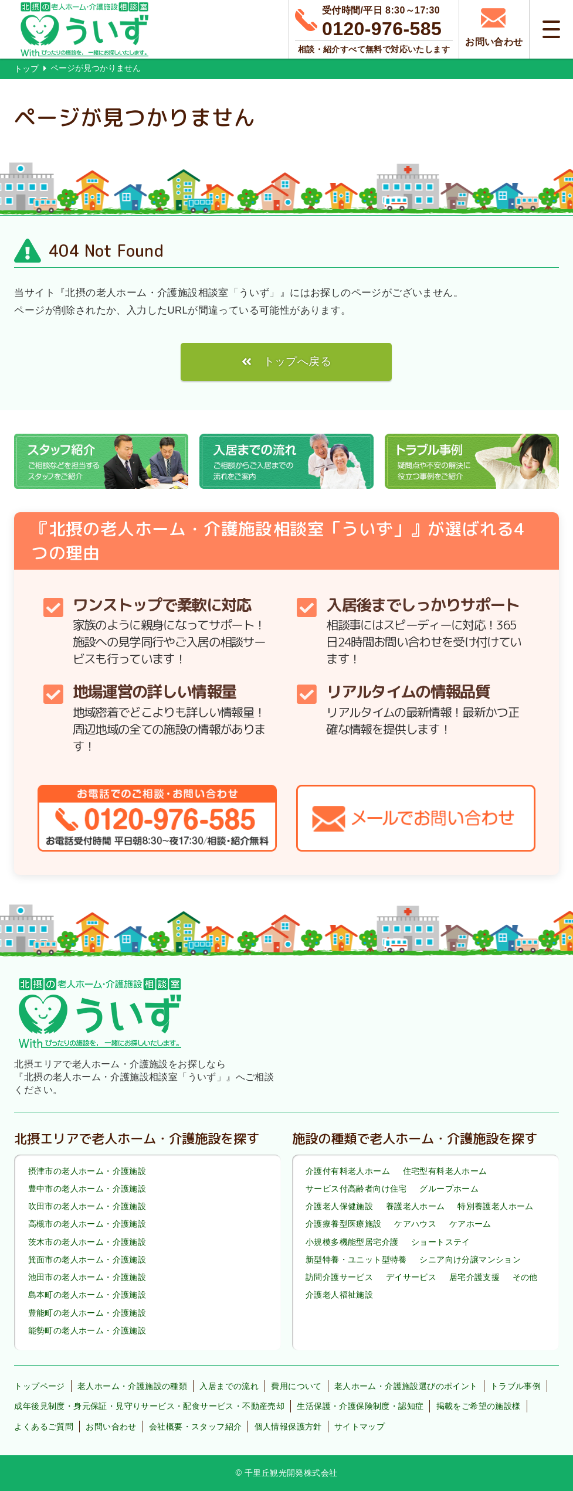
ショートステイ (440, 1242)
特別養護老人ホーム (495, 1206)
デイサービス (411, 1277)
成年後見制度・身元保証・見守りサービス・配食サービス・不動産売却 (149, 1406)
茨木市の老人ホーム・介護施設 (87, 1242)
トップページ (39, 1386)
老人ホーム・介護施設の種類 (132, 1386)
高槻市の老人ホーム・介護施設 (87, 1224)
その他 (525, 1277)
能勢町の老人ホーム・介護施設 (87, 1330)
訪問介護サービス (339, 1277)
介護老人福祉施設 (339, 1294)
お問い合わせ (111, 1426)
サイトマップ (359, 1426)
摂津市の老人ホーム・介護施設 (87, 1171)
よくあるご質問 (43, 1426)
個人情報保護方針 (288, 1426)
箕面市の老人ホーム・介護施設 (87, 1259)
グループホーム (449, 1188)
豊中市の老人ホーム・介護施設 (87, 1188)
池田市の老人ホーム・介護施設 (87, 1277)
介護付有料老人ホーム (348, 1171)
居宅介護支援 (474, 1277)
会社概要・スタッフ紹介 (195, 1426)
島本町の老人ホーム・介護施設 (87, 1294)
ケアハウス (415, 1224)
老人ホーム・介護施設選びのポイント (406, 1386)
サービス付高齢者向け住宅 (356, 1188)
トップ (26, 68)
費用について (296, 1386)
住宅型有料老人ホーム (445, 1171)
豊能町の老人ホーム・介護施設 (87, 1313)
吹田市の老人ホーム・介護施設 (87, 1206)
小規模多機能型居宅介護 (352, 1242)
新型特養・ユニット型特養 (356, 1259)
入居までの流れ (229, 1386)
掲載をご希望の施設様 (478, 1406)
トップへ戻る (297, 361)
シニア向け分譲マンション (470, 1259)
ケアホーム (470, 1224)
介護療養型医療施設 (344, 1224)
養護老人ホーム (415, 1206)
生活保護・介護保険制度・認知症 (360, 1406)
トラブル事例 (515, 1386)
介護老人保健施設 (339, 1206)
